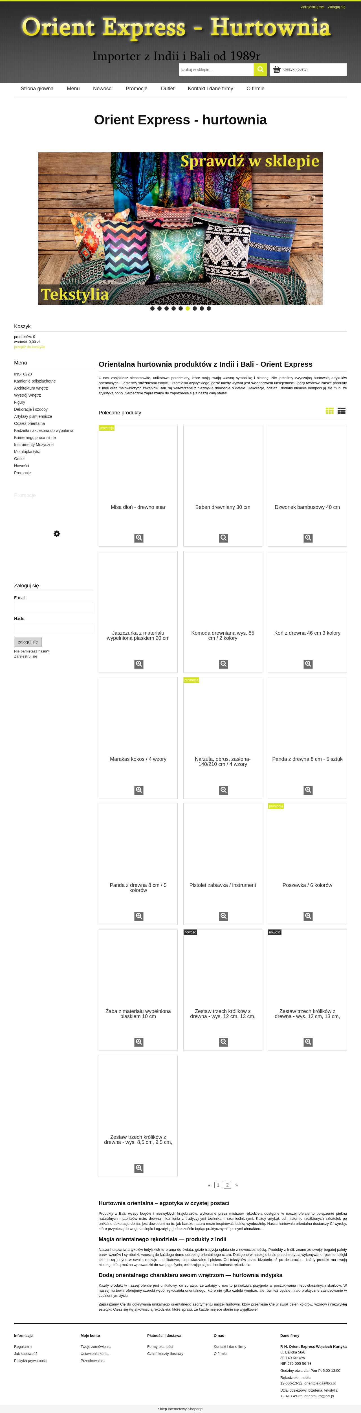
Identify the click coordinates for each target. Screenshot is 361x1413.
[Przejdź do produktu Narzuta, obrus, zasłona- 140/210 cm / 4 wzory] (222, 716)
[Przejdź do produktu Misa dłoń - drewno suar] (138, 464)
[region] (180, 228)
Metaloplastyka (27, 451)
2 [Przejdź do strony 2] (227, 1185)
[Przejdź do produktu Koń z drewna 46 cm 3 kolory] (307, 590)
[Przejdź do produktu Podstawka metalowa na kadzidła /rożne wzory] (53, 559)
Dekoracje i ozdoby (31, 409)
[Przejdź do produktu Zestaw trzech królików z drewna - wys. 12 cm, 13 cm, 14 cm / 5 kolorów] (307, 968)
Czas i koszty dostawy (165, 1354)
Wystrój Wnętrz (27, 395)
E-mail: (20, 597)
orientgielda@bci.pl (320, 1383)
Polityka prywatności (30, 1361)
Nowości (21, 465)
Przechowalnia (93, 1361)
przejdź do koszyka (29, 347)
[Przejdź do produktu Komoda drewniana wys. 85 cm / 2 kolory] (222, 590)
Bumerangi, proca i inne (35, 437)
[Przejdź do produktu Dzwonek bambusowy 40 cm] (307, 464)
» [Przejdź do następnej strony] (236, 1185)
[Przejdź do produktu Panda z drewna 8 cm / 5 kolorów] (138, 842)
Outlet (19, 458)
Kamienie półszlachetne (35, 381)
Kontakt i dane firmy (230, 1346)
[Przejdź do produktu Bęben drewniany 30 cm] (222, 464)
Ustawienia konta (95, 1354)
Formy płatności (160, 1346)
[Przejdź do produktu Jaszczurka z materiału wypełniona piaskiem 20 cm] (138, 590)
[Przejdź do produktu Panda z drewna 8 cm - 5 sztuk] (307, 716)
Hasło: (19, 618)
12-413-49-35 (291, 1396)
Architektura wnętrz (31, 388)
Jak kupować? (25, 1354)
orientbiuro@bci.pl (319, 1396)
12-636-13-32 (291, 1383)
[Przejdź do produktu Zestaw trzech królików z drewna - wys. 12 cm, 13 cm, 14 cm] (222, 968)
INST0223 (23, 374)
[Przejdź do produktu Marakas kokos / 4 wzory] (138, 716)
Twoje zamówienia (96, 1346)
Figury (19, 402)
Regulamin (23, 1346)
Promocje (22, 473)
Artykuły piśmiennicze (33, 416)
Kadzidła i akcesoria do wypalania (43, 430)
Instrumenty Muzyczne (34, 444)
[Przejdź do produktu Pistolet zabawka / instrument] (222, 842)
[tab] (152, 308)
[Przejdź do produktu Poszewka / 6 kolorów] (307, 842)
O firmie (220, 1354)
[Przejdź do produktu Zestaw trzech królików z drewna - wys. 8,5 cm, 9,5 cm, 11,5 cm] (138, 1094)
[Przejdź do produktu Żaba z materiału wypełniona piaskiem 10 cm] (138, 968)
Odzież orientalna (29, 423)
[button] (139, 538)
